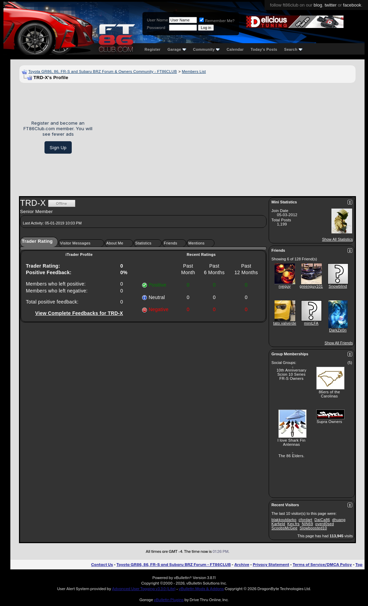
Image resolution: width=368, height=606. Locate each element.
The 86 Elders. (291, 456)
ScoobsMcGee (284, 528)
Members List (194, 71)
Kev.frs (293, 524)
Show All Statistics (337, 239)
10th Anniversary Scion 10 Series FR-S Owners (292, 374)
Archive (241, 564)
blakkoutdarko (283, 520)
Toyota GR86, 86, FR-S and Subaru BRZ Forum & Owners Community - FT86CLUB (102, 71)
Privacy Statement (271, 564)
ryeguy (285, 286)
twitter (331, 5)
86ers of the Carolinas (329, 394)
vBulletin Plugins (168, 600)
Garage (176, 49)
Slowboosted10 (313, 528)
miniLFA (311, 323)
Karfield (278, 524)
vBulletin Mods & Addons (201, 588)
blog (318, 5)
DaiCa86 (322, 520)
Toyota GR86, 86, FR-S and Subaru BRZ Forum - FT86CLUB (174, 564)
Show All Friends (339, 343)
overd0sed (324, 524)
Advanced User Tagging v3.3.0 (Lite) (144, 588)
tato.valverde (284, 323)
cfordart (305, 520)
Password (156, 27)
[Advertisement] (226, 137)
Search (293, 49)
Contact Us (102, 564)
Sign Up (58, 147)
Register (152, 49)
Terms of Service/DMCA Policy (322, 564)
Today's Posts (264, 49)
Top (359, 564)
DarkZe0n (338, 330)
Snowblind (338, 286)
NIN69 (307, 524)
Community (206, 49)
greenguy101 (311, 286)
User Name (157, 20)
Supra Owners (329, 422)
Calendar (235, 49)
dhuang (339, 520)
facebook (352, 5)
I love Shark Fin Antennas (291, 442)
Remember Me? (217, 20)
